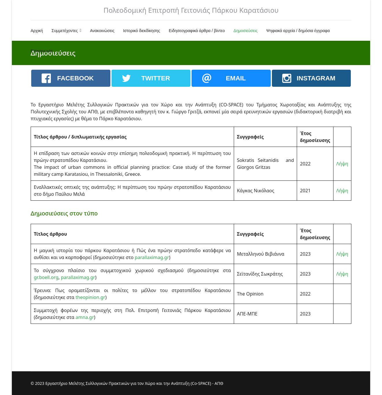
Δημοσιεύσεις (245, 30)
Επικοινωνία (42, 51)
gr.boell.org (46, 277)
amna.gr (84, 317)
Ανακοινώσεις (102, 30)
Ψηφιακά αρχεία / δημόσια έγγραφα (298, 30)
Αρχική (37, 30)
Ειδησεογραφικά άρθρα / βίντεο (197, 30)
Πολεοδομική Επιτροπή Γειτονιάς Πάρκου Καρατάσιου (191, 10)
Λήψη (342, 163)
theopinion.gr (90, 297)
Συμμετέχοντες (65, 30)
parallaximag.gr (152, 257)
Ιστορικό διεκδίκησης (141, 30)
